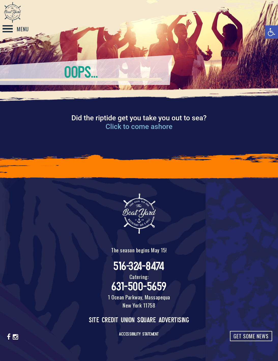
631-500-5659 (139, 286)
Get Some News (251, 336)
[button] (271, 32)
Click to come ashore (139, 126)
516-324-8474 (139, 266)
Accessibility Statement (139, 334)
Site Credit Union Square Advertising (139, 320)
